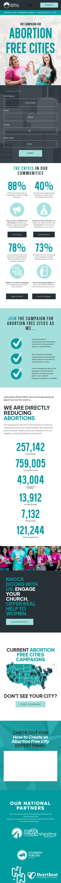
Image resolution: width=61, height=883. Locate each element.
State (7, 124)
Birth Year (9, 138)
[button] (30, 5)
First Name (10, 96)
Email (7, 110)
